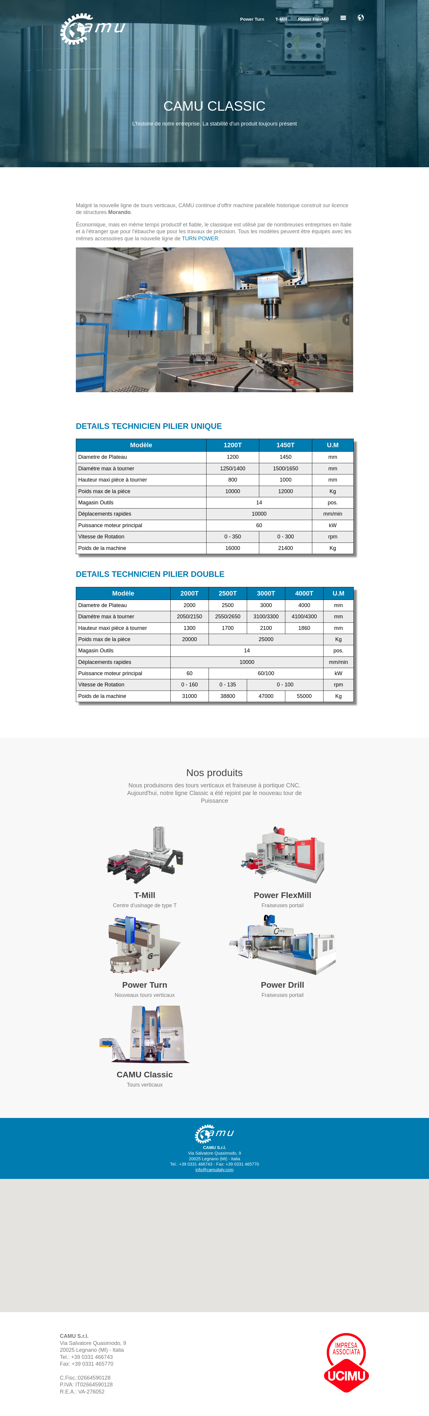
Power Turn (252, 19)
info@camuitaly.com (215, 1169)
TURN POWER (200, 239)
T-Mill (281, 19)
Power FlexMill (313, 19)
